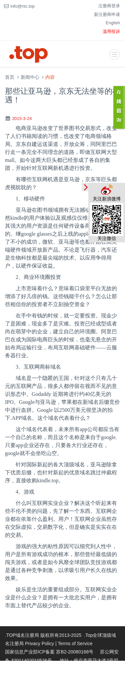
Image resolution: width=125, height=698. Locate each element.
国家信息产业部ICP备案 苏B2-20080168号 (49, 651)
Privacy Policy (39, 643)
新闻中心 (30, 77)
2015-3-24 (22, 118)
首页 (9, 77)
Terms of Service (75, 643)
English (113, 22)
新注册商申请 (107, 14)
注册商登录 (109, 5)
